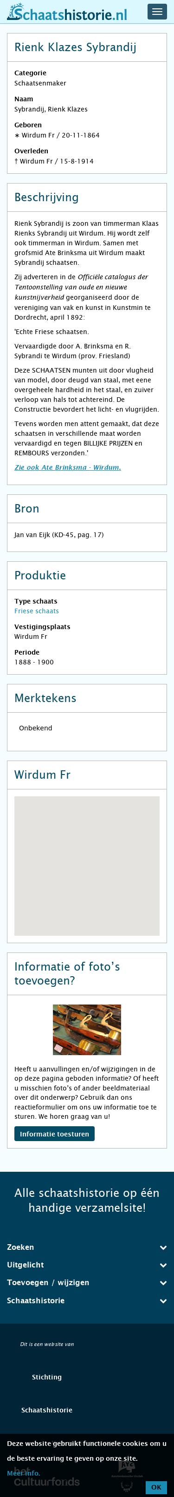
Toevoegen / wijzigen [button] (87, 1283)
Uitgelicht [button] (87, 1265)
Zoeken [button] (87, 1247)
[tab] (87, 1247)
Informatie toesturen (54, 1134)
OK (156, 1487)
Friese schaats (36, 611)
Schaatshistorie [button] (87, 1301)
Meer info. (23, 1474)
